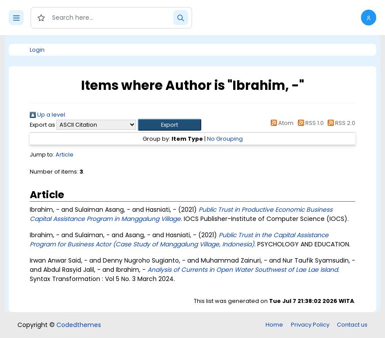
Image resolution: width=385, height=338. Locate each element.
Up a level (47, 114)
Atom (281, 123)
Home (274, 324)
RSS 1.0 (309, 123)
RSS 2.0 (340, 123)
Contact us (352, 324)
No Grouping (225, 138)
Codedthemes (78, 324)
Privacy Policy (310, 324)
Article (65, 154)
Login (37, 49)
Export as (42, 124)
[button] (368, 17)
